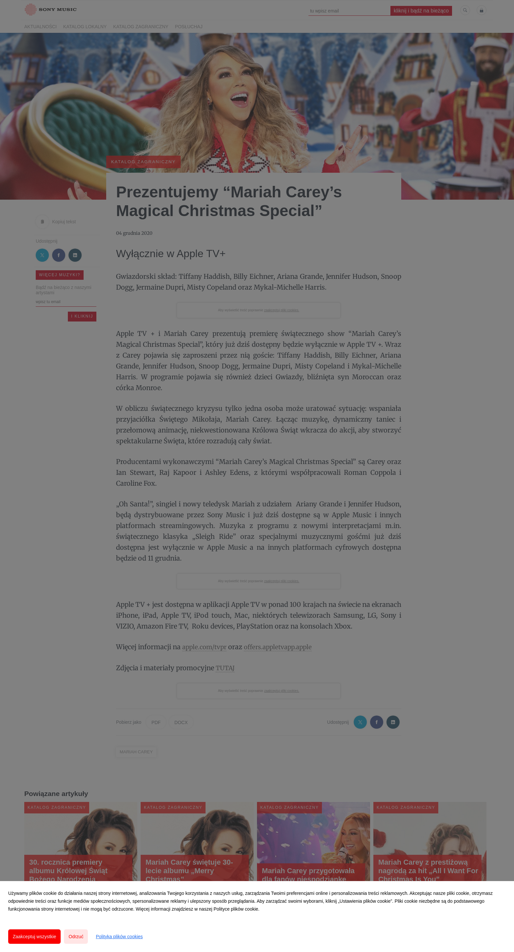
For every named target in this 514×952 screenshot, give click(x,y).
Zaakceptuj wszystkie (34, 936)
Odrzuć (76, 936)
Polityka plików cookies (119, 936)
